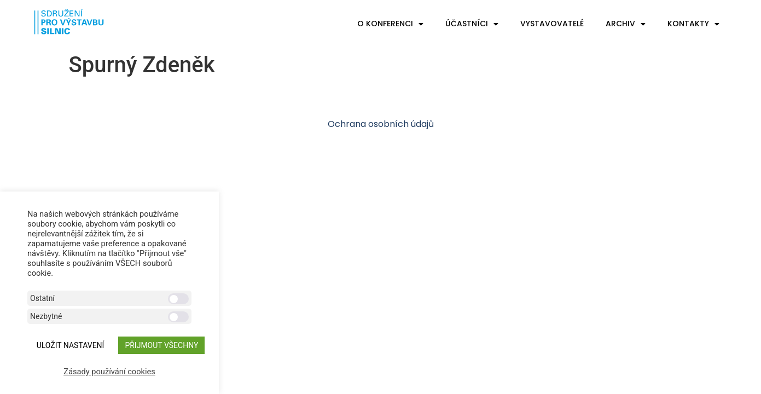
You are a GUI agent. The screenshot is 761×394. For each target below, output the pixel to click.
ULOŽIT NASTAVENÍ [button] (70, 345)
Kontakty (693, 24)
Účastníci (471, 24)
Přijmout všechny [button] (161, 345)
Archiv (626, 24)
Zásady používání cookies (109, 371)
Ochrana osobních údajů (381, 124)
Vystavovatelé (552, 23)
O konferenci (390, 24)
